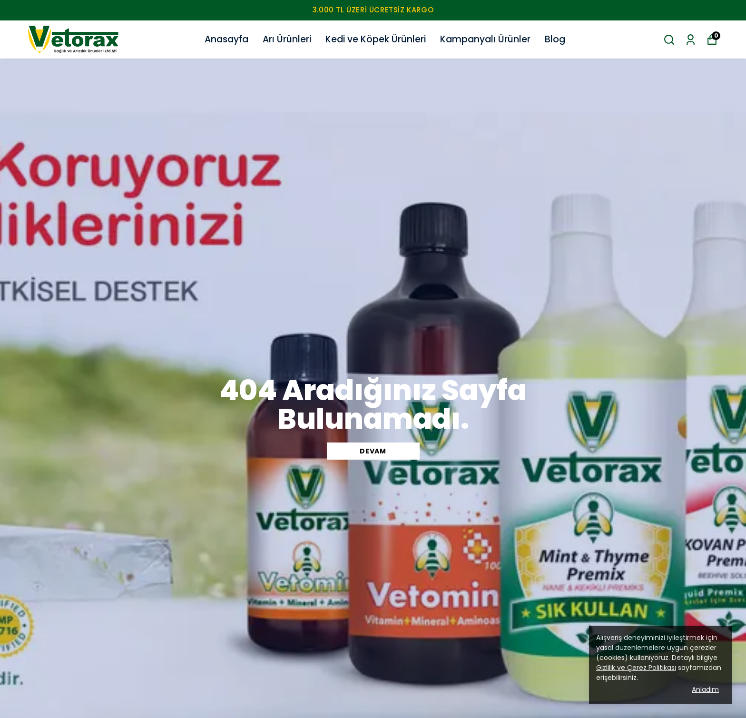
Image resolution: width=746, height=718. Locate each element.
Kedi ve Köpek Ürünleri (375, 39)
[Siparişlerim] (691, 40)
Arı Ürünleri (287, 39)
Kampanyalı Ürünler (485, 39)
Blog (555, 39)
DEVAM (373, 451)
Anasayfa (226, 39)
